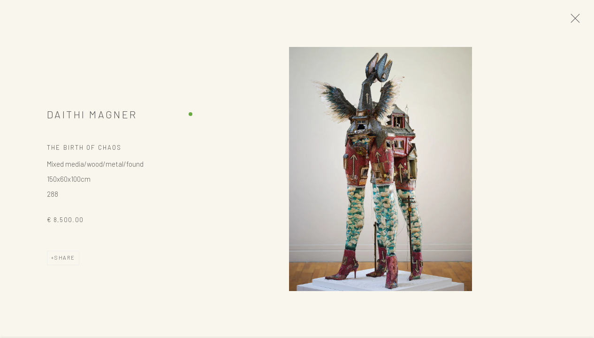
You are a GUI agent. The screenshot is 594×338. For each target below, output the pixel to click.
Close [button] (573, 21)
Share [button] (64, 259)
